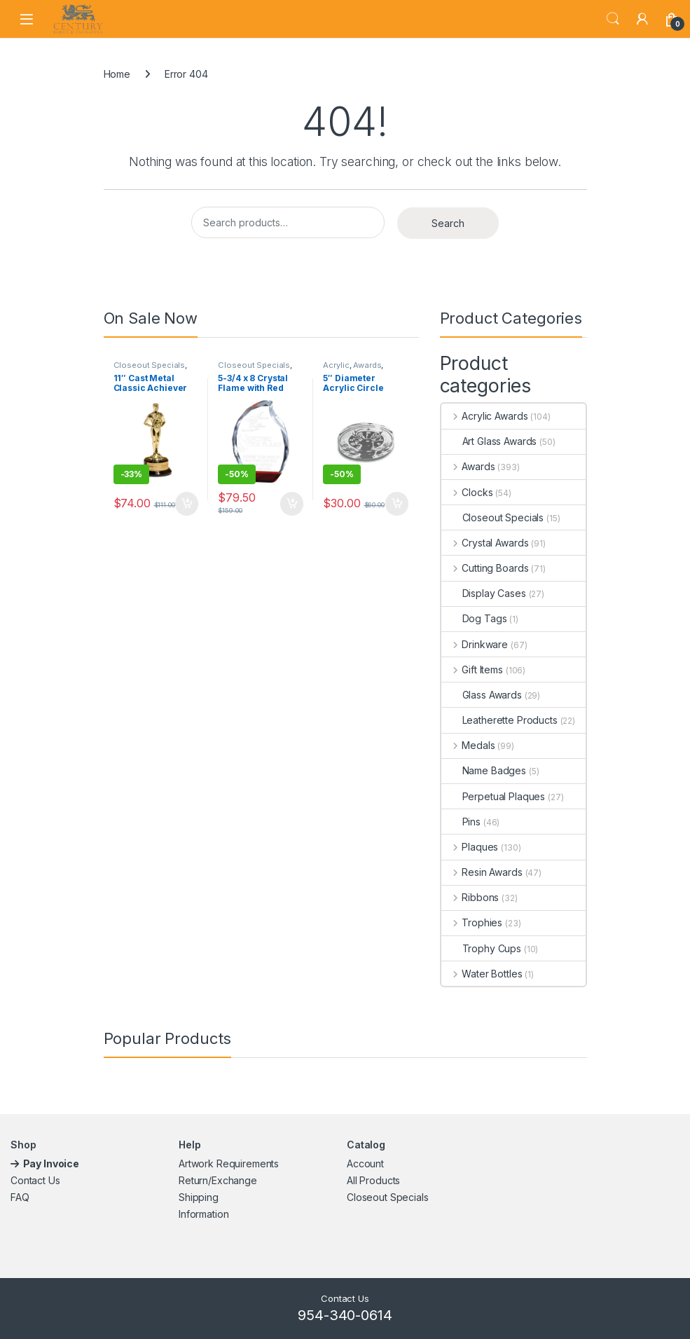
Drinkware (475, 644)
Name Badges (483, 770)
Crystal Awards (485, 543)
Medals (468, 745)
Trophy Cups (481, 948)
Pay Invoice (52, 1163)
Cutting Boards (485, 568)
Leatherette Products (499, 720)
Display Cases (483, 593)
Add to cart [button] (187, 504)
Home (117, 74)
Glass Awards (481, 695)
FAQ (20, 1197)
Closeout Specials (149, 365)
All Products (373, 1180)
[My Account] (642, 19)
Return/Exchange (218, 1180)
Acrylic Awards (484, 416)
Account (365, 1163)
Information (203, 1214)
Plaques (470, 847)
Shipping (199, 1197)
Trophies (472, 922)
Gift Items (472, 669)
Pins (461, 822)
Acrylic (336, 365)
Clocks (467, 492)
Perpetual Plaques (493, 796)
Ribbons (470, 897)
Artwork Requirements (229, 1163)
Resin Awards (482, 872)
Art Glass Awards (489, 441)
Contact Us (35, 1180)
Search (613, 19)
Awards (367, 365)
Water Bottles (482, 974)
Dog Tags (474, 618)
